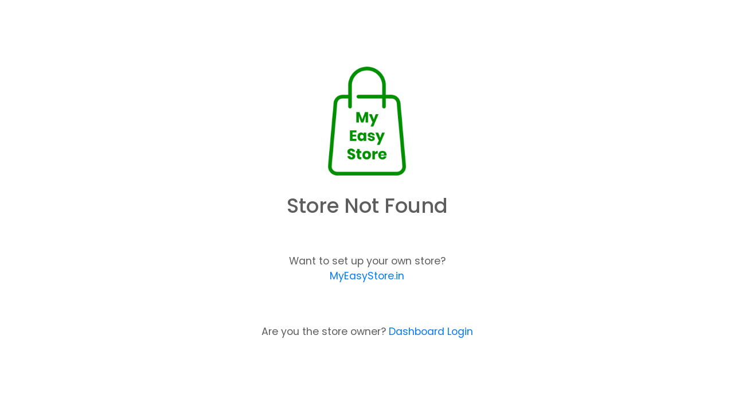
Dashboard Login (431, 331)
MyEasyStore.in (367, 276)
